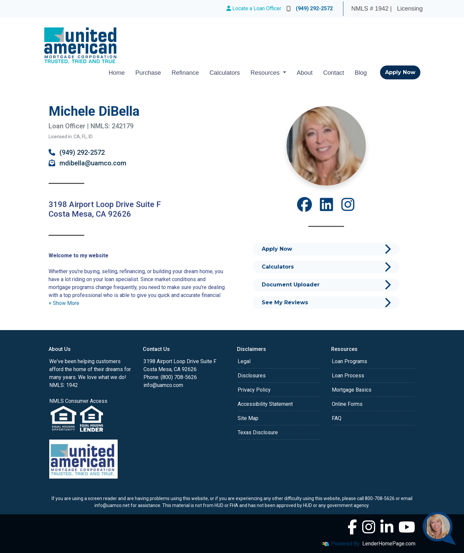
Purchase (148, 72)
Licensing (410, 8)
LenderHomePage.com (388, 543)
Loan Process (348, 375)
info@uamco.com (163, 385)
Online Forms (347, 404)
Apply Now (400, 72)
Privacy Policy (254, 390)
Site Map (248, 418)
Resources (266, 72)
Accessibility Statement (265, 404)
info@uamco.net (112, 505)
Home (116, 72)
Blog (361, 72)
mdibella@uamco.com (87, 163)
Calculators (225, 72)
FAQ (336, 418)
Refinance (185, 72)
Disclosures (252, 375)
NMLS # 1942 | (371, 8)
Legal (244, 361)
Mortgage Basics (351, 390)
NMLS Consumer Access (78, 401)
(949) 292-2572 (310, 8)
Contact (333, 72)
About (305, 72)
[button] (64, 303)
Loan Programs (349, 361)
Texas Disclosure (258, 432)
